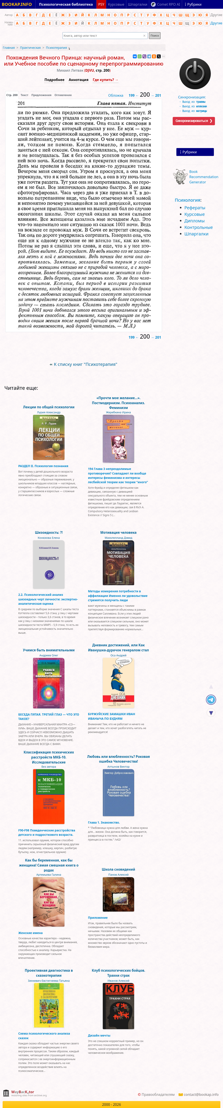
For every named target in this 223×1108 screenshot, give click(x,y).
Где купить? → (105, 79)
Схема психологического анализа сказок (44, 1035)
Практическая (30, 48)
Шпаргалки (196, 234)
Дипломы (194, 221)
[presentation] (12, 95)
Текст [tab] (24, 95)
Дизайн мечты (99, 1035)
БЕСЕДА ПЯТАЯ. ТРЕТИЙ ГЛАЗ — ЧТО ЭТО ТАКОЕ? (48, 716)
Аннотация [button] (78, 79)
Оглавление (63, 95)
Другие (216, 23)
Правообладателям (158, 1094)
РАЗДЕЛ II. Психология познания (43, 466)
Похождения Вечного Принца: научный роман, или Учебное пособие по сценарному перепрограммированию (83, 60)
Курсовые (194, 214)
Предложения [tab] (41, 95)
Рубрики (189, 152)
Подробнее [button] (54, 79)
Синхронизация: (194, 98)
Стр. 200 (12, 95)
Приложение (98, 917)
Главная (9, 48)
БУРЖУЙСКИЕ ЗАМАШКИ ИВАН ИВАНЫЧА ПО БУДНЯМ (111, 716)
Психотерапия (56, 48)
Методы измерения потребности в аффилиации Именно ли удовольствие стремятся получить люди (117, 595)
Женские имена (30, 933)
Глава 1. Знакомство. (104, 822)
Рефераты (194, 208)
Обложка (115, 95)
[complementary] (25, 1093)
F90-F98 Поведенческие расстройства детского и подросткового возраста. (46, 832)
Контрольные (198, 227)
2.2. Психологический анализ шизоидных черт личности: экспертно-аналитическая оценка (48, 599)
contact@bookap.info (201, 1094)
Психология (187, 200)
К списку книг (85, 364)
